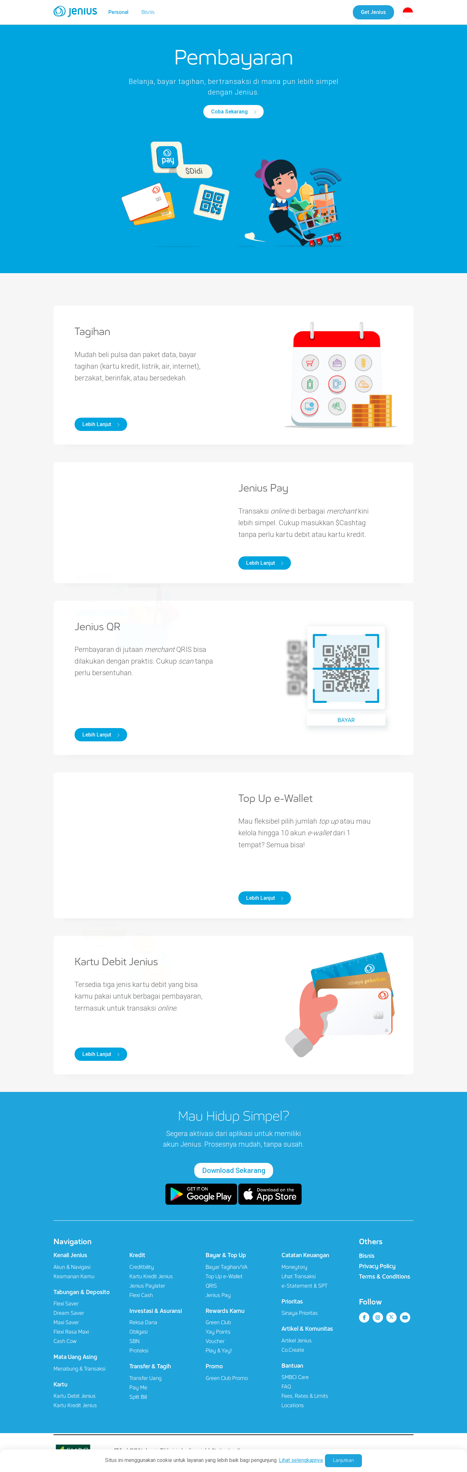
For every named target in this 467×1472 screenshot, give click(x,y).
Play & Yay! (219, 1351)
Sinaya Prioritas (299, 1313)
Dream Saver (69, 1313)
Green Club (218, 1322)
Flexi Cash (141, 1295)
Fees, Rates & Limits (304, 1396)
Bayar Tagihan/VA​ (226, 1267)
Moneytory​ (294, 1267)
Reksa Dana (143, 1322)
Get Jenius (373, 12)
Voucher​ (215, 1341)
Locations (292, 1405)
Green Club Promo (227, 1378)
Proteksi (138, 1351)
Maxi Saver (66, 1322)
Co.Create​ (292, 1350)
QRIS (211, 1286)
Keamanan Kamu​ (74, 1276)
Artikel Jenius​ (296, 1341)
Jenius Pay (218, 1295)
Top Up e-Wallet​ (224, 1276)
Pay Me (138, 1388)
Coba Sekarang (230, 112)
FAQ (286, 1387)
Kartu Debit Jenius (75, 1396)
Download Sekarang (233, 1170)
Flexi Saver (66, 1304)
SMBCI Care (295, 1377)
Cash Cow (65, 1341)
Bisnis (148, 12)
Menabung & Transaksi (79, 1369)
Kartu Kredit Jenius (75, 1405)
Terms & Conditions (384, 1276)
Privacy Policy (377, 1266)
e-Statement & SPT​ (304, 1286)
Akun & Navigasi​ (72, 1267)
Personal (118, 12)
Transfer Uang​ (145, 1378)
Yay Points (218, 1332)
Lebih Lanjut (97, 424)
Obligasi (138, 1332)
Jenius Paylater (147, 1286)
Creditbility (141, 1267)
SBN (134, 1341)
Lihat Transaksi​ (298, 1276)
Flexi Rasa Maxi (71, 1332)
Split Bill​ (138, 1397)
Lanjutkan (343, 1460)
